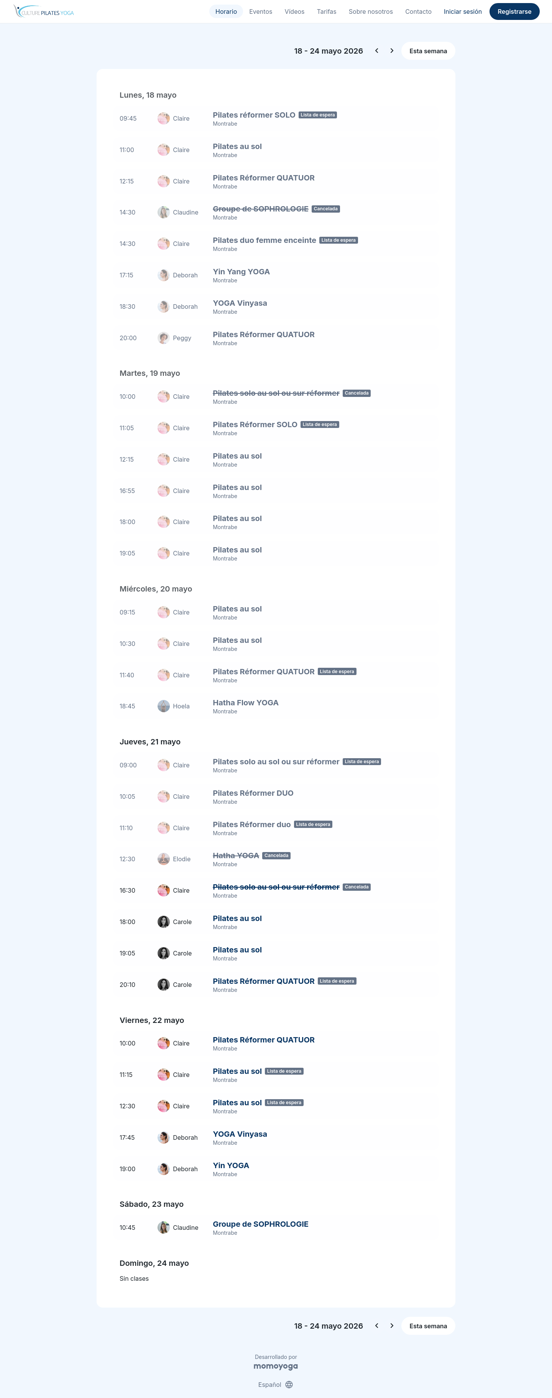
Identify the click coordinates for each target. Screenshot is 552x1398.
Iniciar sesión (463, 11)
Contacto (418, 11)
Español (276, 1362)
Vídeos (294, 11)
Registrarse (514, 11)
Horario (226, 11)
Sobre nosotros (371, 11)
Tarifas (327, 11)
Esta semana (428, 51)
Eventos (260, 11)
